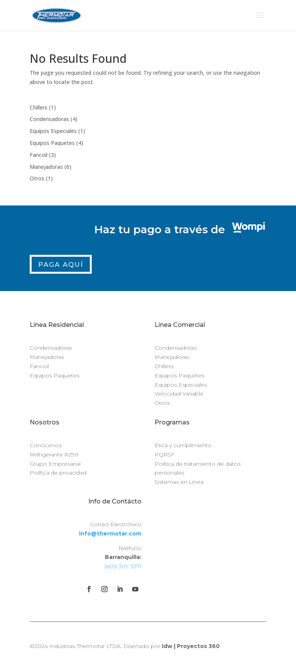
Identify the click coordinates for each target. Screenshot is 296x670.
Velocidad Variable (179, 393)
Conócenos (45, 445)
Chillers (164, 366)
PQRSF (165, 454)
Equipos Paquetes (54, 375)
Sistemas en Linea (179, 481)
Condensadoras (51, 347)
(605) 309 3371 (122, 566)
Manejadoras (47, 357)
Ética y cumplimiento (183, 445)
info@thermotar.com (110, 533)
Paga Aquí (60, 264)
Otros (162, 402)
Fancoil (39, 366)
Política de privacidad (58, 472)
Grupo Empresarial (55, 463)
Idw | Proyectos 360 (191, 646)
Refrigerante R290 (54, 454)
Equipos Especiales (181, 384)
